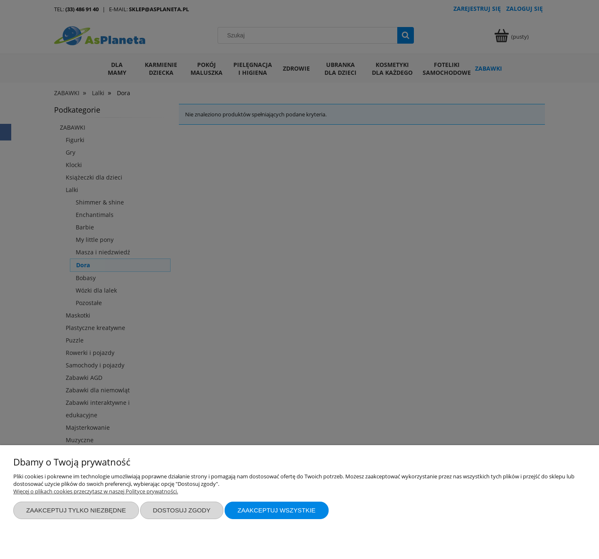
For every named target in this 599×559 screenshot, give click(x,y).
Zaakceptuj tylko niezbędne (76, 510)
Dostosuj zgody (181, 510)
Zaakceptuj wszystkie (277, 510)
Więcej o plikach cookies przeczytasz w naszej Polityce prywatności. (95, 491)
